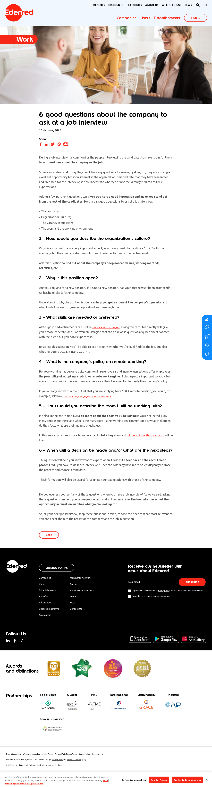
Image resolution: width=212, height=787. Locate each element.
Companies (126, 17)
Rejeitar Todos (159, 780)
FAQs (76, 604)
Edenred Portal (57, 568)
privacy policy (163, 591)
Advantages (46, 604)
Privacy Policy (57, 762)
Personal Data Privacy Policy (72, 757)
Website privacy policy (34, 757)
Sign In (195, 18)
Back (49, 535)
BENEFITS (99, 5)
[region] (106, 779)
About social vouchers (86, 591)
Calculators (45, 616)
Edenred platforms (50, 610)
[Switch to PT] (205, 5)
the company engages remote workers (88, 396)
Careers (77, 584)
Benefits (44, 597)
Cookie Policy (52, 757)
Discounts (115, 5)
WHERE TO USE (171, 5)
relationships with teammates (146, 435)
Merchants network (84, 578)
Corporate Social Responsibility (99, 757)
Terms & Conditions (14, 757)
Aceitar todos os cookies (187, 780)
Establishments (167, 17)
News (188, 5)
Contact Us (79, 610)
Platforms (134, 5)
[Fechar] (206, 779)
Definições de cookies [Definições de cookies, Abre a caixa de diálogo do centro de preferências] (134, 780)
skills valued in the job (106, 327)
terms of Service (74, 762)
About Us (152, 5)
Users (145, 17)
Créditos (58, 768)
